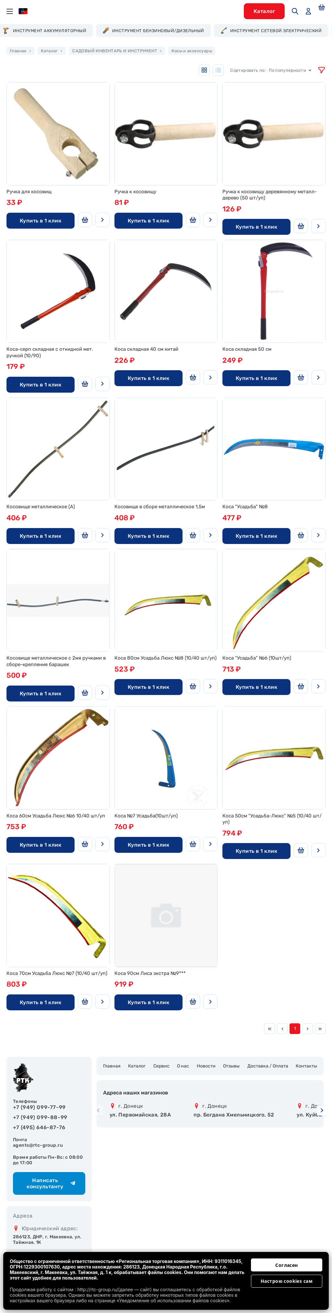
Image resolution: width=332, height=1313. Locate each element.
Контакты (306, 1066)
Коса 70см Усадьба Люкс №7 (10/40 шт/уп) (56, 973)
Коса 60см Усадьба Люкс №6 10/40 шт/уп (55, 816)
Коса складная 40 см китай (146, 349)
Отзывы (231, 1066)
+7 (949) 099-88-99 (40, 1117)
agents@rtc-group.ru (38, 1145)
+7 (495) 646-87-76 (39, 1127)
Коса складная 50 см (246, 349)
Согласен (286, 1265)
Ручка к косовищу (135, 192)
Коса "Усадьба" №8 (245, 507)
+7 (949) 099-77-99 (39, 1107)
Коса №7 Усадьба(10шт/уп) (146, 816)
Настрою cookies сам (287, 1281)
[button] (322, 1110)
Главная (112, 1066)
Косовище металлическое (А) (40, 507)
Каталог (137, 1066)
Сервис (161, 1066)
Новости (206, 1066)
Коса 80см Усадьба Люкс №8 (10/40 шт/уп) (165, 658)
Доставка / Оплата (267, 1066)
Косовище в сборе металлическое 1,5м (159, 507)
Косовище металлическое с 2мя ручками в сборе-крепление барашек (56, 661)
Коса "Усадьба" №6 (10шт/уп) (256, 658)
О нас (183, 1066)
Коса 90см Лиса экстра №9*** (150, 973)
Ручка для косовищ (29, 192)
